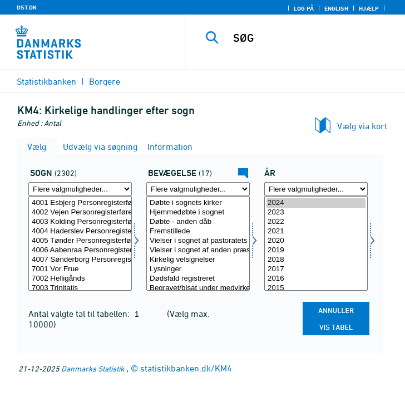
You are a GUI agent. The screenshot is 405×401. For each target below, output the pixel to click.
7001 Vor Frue (80, 269)
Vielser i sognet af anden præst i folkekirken (198, 250)
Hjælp (369, 8)
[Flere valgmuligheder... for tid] (316, 189)
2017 (316, 269)
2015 (316, 288)
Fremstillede (198, 231)
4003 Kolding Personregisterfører (80, 222)
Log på (304, 8)
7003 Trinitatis (80, 288)
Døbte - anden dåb (198, 222)
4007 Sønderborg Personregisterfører (80, 260)
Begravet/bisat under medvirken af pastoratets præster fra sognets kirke (198, 288)
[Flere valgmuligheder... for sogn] (80, 189)
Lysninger (198, 269)
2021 (316, 231)
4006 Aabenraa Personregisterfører (80, 250)
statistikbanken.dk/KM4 (186, 368)
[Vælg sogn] (80, 243)
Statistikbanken (46, 81)
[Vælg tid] (316, 243)
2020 (316, 241)
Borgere (104, 81)
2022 (316, 222)
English (336, 8)
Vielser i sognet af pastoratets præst (198, 241)
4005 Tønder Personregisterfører (80, 241)
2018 (316, 260)
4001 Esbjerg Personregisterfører (80, 203)
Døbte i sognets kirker (198, 203)
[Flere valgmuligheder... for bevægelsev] (198, 189)
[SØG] (316, 38)
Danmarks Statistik (92, 368)
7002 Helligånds (80, 278)
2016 (316, 278)
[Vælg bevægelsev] (198, 243)
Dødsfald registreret (198, 278)
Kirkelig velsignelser (198, 260)
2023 (316, 212)
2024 (316, 203)
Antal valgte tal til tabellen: (80, 314)
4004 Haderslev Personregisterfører (80, 231)
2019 (316, 250)
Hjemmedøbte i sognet (198, 212)
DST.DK (27, 7)
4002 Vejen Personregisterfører (80, 212)
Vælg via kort (362, 126)
